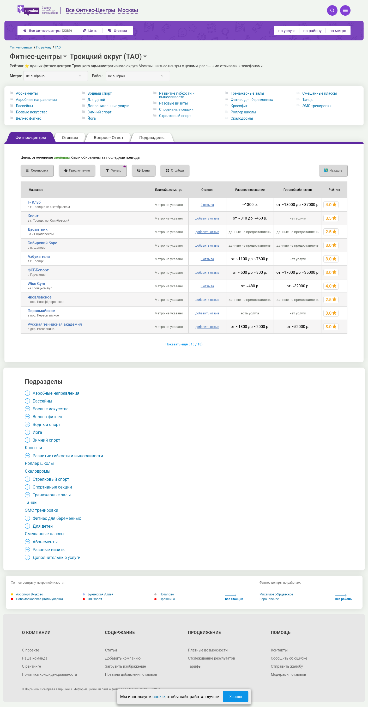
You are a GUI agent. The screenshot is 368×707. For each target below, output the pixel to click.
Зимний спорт (100, 112)
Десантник (38, 229)
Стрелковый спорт (175, 116)
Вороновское (269, 599)
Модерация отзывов (288, 674)
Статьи (111, 650)
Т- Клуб (34, 202)
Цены (90, 31)
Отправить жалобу (287, 666)
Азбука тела (39, 256)
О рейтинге (31, 666)
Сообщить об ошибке (289, 658)
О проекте (30, 650)
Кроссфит (239, 106)
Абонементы (27, 93)
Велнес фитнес (28, 118)
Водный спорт (100, 93)
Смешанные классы (319, 93)
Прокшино (164, 599)
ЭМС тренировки (316, 106)
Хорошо (235, 697)
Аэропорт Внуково (27, 594)
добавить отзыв (207, 218)
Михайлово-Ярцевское (276, 594)
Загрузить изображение (125, 666)
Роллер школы (243, 112)
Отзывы (117, 31)
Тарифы (195, 666)
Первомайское (41, 310)
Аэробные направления (36, 99)
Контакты (279, 650)
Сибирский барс (42, 243)
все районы (344, 597)
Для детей (96, 99)
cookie (159, 696)
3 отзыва (207, 259)
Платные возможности (208, 650)
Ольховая (92, 599)
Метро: (16, 76)
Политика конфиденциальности (49, 674)
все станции (234, 597)
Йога (92, 118)
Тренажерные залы (247, 93)
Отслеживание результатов (211, 658)
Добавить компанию (123, 658)
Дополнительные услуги (108, 106)
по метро (337, 30)
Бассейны (24, 106)
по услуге (286, 30)
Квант (33, 216)
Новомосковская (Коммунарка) (37, 599)
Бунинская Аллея (98, 594)
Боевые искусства (31, 112)
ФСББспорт (38, 270)
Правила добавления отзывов (131, 674)
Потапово (164, 594)
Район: (98, 76)
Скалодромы (242, 118)
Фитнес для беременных (252, 99)
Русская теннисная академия (55, 324)
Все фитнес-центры (47, 31)
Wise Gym (36, 283)
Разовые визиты (173, 103)
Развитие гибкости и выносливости (177, 95)
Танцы (307, 99)
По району (43, 47)
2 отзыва (207, 205)
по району (312, 30)
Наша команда (34, 658)
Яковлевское (40, 297)
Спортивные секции (176, 109)
